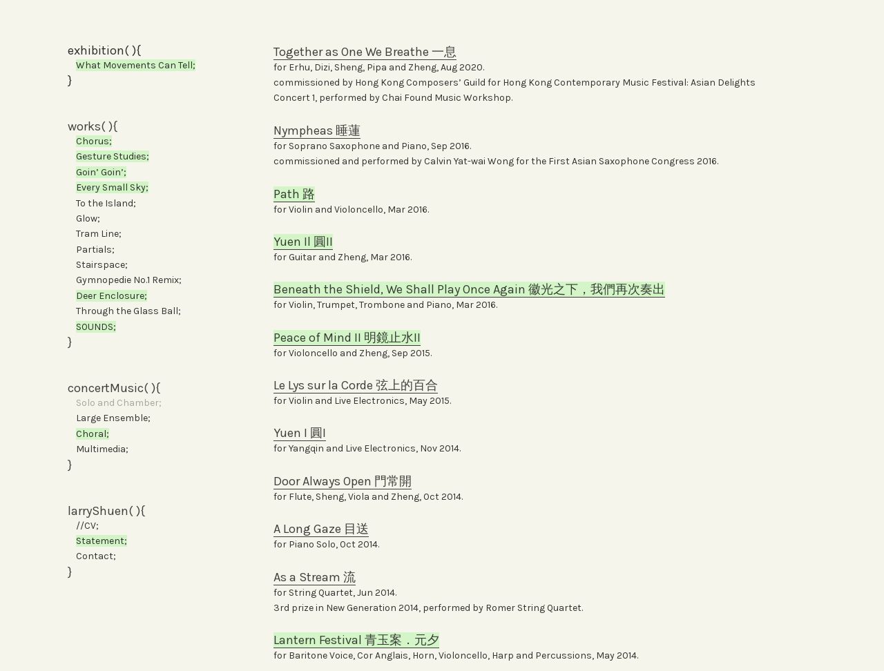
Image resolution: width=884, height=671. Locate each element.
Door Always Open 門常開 (342, 481)
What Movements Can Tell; (135, 65)
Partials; (91, 249)
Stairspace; (98, 265)
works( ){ (92, 126)
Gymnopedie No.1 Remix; (129, 280)
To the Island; (102, 203)
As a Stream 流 (314, 577)
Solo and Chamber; (119, 403)
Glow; (84, 218)
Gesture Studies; (112, 156)
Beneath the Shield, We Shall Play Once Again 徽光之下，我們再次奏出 (469, 289)
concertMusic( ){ (114, 388)
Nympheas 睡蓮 (317, 130)
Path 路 (294, 194)
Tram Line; (95, 234)
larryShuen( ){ (106, 510)
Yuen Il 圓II (303, 241)
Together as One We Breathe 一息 (365, 51)
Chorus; (94, 141)
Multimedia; (98, 449)
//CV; (87, 526)
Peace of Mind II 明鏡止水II (347, 337)
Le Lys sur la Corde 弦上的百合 (355, 385)
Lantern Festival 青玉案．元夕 (356, 640)
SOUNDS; (96, 327)
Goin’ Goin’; (101, 172)
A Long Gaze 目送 (321, 528)
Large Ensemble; (113, 418)
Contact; (92, 556)
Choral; (92, 434)
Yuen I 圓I (299, 432)
